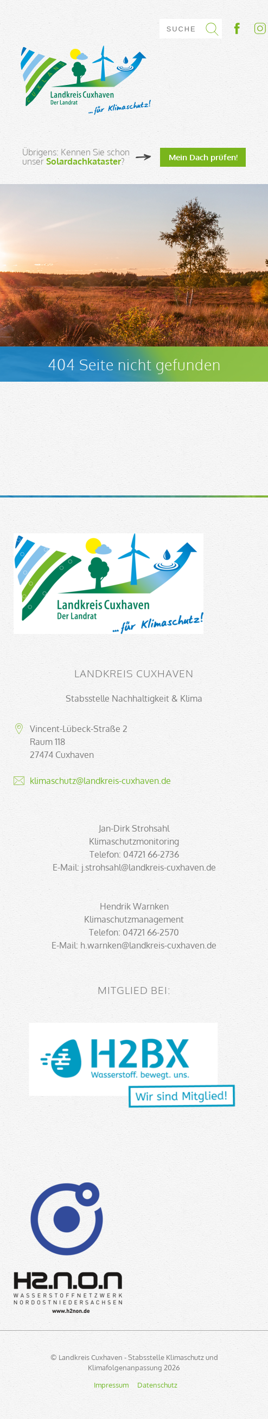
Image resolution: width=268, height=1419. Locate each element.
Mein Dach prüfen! (203, 157)
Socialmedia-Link (249, 28)
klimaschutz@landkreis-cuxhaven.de (100, 780)
